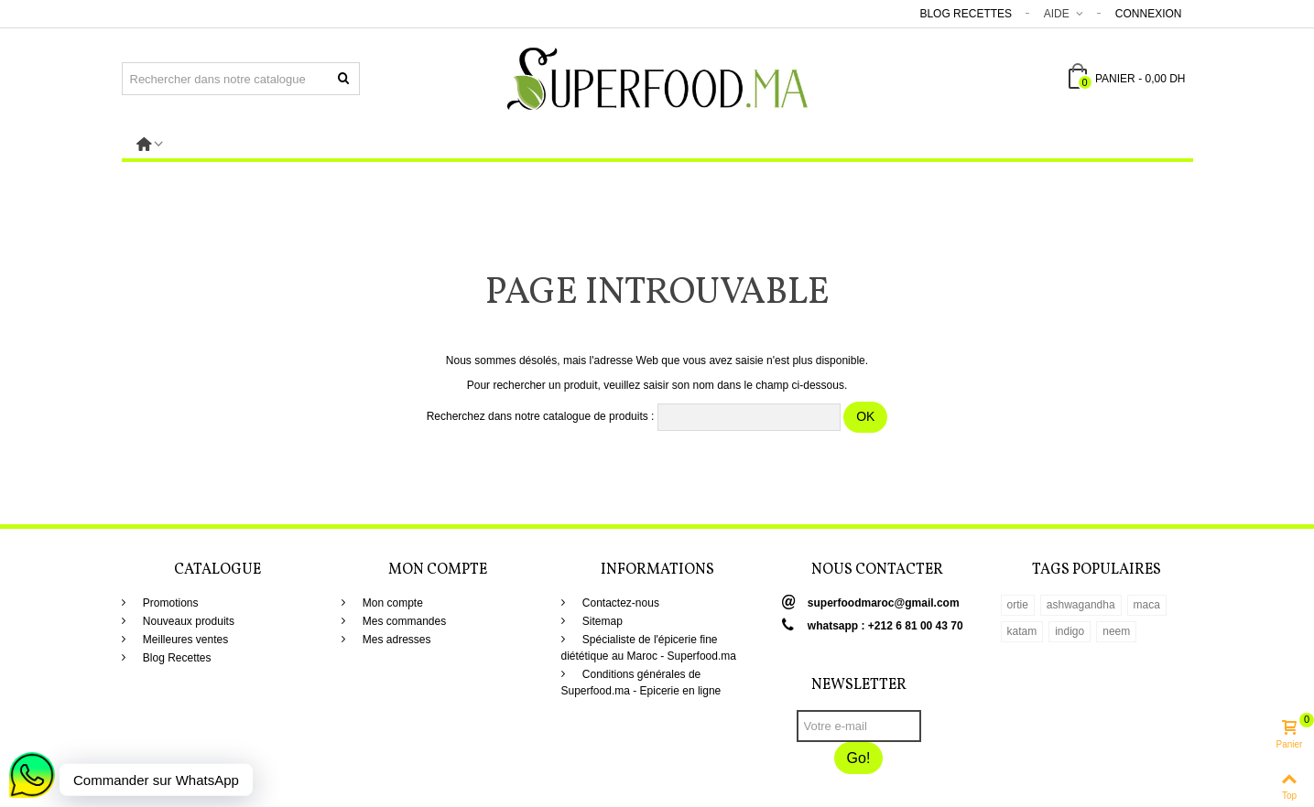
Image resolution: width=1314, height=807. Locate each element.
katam (1022, 631)
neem (1116, 631)
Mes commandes (403, 621)
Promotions (169, 603)
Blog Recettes (965, 13)
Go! (859, 758)
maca (1147, 604)
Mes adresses (395, 639)
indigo (1069, 631)
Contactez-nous (619, 603)
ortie (1017, 604)
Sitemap (601, 621)
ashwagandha (1081, 604)
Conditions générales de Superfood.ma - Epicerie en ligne (641, 682)
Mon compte (391, 603)
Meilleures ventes (184, 639)
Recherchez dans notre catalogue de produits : (541, 416)
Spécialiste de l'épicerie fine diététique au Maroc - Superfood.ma (648, 647)
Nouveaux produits (187, 621)
